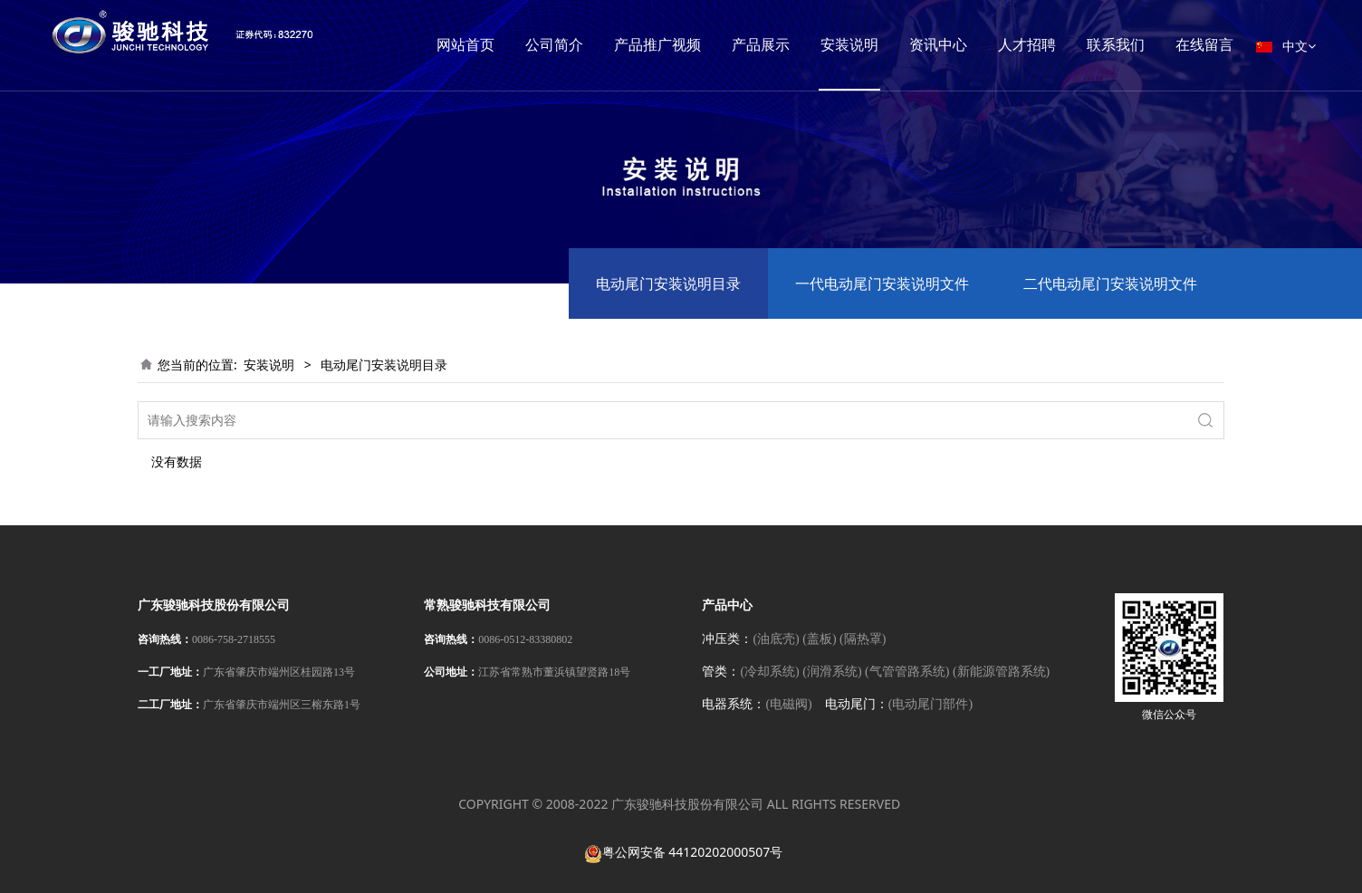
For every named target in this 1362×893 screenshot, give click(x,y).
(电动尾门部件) (930, 704)
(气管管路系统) (907, 671)
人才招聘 (1053, 45)
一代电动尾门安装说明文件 (882, 283)
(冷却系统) (769, 671)
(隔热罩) (862, 639)
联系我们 (1142, 45)
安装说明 (876, 45)
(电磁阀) (788, 704)
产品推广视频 (683, 45)
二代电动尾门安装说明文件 (1110, 283)
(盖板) (819, 639)
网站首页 (492, 45)
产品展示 (787, 45)
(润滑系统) (831, 671)
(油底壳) (776, 639)
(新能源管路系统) (1001, 671)
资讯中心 (964, 45)
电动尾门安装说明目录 (668, 283)
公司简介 (580, 45)
